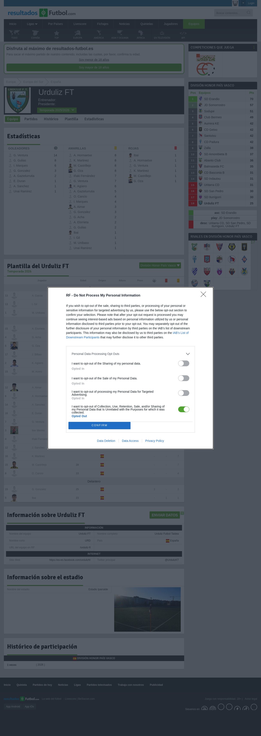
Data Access (130, 441)
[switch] (183, 363)
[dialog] (130, 368)
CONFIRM (99, 425)
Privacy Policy (154, 441)
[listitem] (130, 354)
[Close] (205, 296)
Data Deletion (106, 441)
